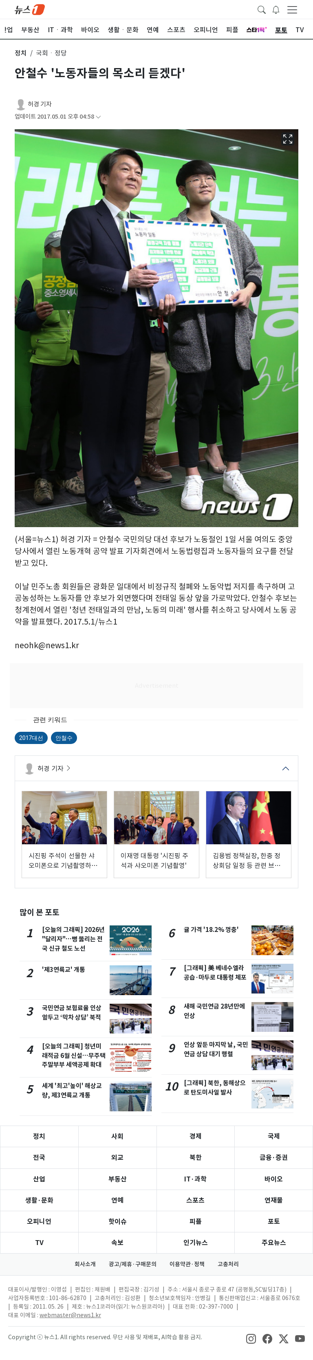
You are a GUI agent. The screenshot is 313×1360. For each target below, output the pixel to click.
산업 (39, 1179)
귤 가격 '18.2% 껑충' (211, 930)
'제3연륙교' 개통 (63, 970)
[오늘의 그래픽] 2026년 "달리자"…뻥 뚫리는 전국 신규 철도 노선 (73, 939)
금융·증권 (274, 1157)
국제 (274, 1136)
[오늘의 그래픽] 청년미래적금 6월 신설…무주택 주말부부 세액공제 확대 (74, 1055)
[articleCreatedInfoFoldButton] (98, 117)
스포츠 (195, 1200)
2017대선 (31, 738)
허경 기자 (40, 104)
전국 (39, 1157)
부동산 (117, 1179)
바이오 (274, 1179)
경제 (196, 1136)
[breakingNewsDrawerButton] (276, 9)
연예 (117, 1200)
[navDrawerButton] (292, 9)
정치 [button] (21, 53)
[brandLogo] (30, 9)
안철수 (64, 738)
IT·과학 (195, 1179)
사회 (117, 1136)
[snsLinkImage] (251, 1338)
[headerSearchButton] (262, 9)
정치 (39, 1136)
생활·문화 (39, 1200)
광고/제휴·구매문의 (132, 1264)
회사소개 (85, 1264)
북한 (196, 1157)
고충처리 (228, 1264)
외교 (117, 1157)
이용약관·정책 (187, 1264)
